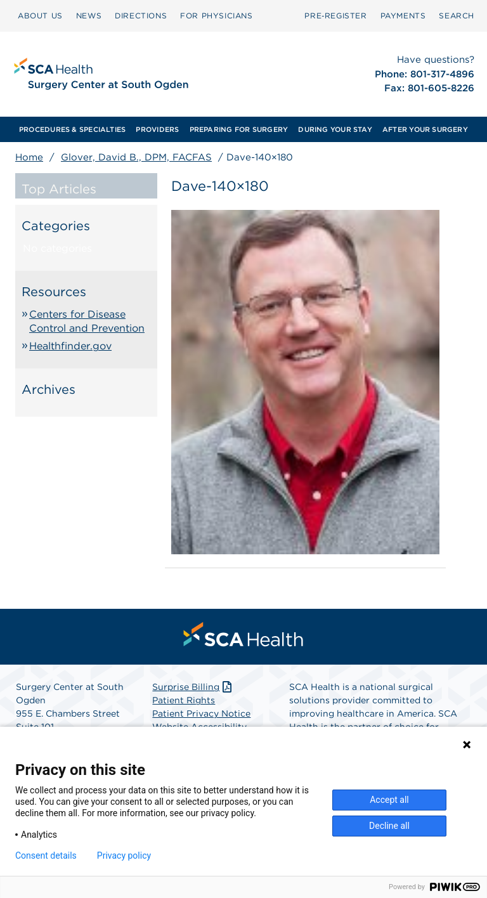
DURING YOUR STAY (335, 129)
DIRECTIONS (141, 15)
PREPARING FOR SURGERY (239, 129)
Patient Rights (183, 700)
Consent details (46, 855)
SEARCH (456, 15)
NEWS (88, 15)
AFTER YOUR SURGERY (425, 129)
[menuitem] (40, 16)
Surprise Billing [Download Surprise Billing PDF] (193, 687)
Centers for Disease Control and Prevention (87, 321)
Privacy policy (124, 855)
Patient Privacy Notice (201, 713)
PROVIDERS (157, 129)
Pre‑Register (335, 15)
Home (29, 157)
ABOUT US (40, 15)
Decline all (389, 826)
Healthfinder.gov (70, 346)
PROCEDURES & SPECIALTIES (72, 129)
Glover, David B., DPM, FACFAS (136, 157)
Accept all (389, 800)
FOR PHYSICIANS (216, 15)
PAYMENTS (403, 15)
